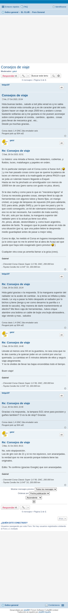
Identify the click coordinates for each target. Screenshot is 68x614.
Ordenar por (34, 493)
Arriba (65, 136)
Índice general (11, 605)
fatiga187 (6, 85)
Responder (9, 75)
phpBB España (45, 612)
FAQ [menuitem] (26, 7)
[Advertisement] (34, 22)
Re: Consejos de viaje (16, 150)
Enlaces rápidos (12, 7)
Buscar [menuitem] (64, 12)
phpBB (26, 610)
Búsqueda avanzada (58, 76)
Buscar (53, 76)
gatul (15, 71)
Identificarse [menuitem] (60, 7)
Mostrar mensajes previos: (34, 489)
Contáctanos (54, 605)
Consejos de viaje (15, 67)
